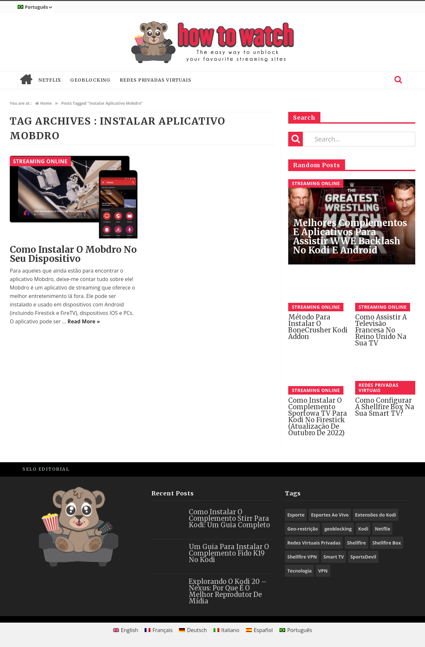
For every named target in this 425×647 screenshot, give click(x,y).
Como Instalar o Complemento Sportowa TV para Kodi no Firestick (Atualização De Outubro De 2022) (317, 416)
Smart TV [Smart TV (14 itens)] (333, 557)
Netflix (49, 80)
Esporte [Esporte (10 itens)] (295, 515)
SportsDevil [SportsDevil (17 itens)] (363, 557)
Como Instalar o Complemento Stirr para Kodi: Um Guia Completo (229, 518)
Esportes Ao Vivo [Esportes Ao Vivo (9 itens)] (330, 515)
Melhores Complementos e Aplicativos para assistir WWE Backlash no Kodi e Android (350, 236)
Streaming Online (40, 161)
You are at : (21, 103)
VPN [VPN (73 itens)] (323, 571)
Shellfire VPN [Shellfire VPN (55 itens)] (302, 557)
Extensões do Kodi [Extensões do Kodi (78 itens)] (375, 515)
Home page (26, 80)
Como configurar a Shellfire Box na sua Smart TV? (384, 406)
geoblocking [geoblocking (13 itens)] (338, 529)
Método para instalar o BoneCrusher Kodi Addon (318, 327)
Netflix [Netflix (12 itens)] (382, 529)
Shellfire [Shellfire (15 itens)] (356, 543)
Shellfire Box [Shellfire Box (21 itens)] (386, 543)
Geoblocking (90, 80)
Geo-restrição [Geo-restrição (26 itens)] (302, 529)
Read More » (84, 321)
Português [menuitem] (299, 630)
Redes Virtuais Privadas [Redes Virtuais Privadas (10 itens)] (314, 543)
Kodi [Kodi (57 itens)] (363, 529)
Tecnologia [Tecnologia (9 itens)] (299, 571)
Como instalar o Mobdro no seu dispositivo (73, 254)
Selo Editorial (45, 469)
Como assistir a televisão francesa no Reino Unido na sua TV (381, 330)
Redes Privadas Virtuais (155, 80)
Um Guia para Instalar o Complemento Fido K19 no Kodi (229, 553)
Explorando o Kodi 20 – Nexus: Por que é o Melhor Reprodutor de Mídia (227, 591)
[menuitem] (36, 7)
